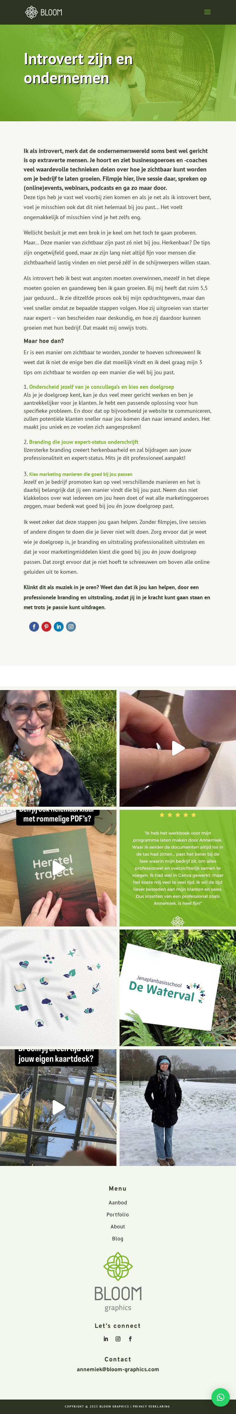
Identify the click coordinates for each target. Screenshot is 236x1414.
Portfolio (118, 1214)
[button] (220, 1397)
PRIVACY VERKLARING (151, 1406)
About (118, 1226)
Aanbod (118, 1202)
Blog (118, 1238)
